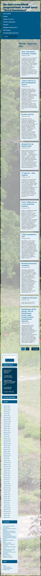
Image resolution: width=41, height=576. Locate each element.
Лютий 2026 (7, 411)
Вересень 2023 (7, 466)
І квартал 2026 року (9, 391)
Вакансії (5, 529)
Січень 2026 (6, 413)
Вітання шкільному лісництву (29, 264)
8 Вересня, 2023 (25, 299)
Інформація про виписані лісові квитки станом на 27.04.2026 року (10, 382)
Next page (35, 348)
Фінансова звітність (8, 557)
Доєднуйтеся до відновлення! (27, 145)
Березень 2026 (7, 409)
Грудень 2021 (7, 506)
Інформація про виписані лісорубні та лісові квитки (9, 531)
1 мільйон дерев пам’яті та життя (8, 376)
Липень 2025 (7, 424)
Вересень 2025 (7, 421)
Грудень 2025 (7, 415)
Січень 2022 (6, 504)
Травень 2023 (7, 473)
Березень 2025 (7, 432)
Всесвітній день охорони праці (8, 388)
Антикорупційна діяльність (11, 33)
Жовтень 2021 (7, 509)
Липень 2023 (7, 470)
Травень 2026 (7, 406)
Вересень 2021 (7, 511)
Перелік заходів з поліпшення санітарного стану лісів (9, 544)
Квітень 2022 (7, 498)
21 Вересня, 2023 (25, 208)
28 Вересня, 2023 (25, 148)
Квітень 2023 (7, 475)
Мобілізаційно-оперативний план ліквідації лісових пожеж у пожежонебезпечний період (9, 535)
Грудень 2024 (7, 438)
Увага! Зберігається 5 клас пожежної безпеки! (29, 204)
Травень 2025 (7, 428)
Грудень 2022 (7, 483)
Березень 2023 (7, 477)
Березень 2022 (7, 500)
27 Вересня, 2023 (25, 177)
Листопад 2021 (7, 507)
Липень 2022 (7, 492)
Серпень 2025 (7, 423)
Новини (5, 16)
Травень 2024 (7, 451)
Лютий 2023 (7, 479)
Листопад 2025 (7, 417)
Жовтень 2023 (7, 464)
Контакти (5, 24)
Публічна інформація (9, 22)
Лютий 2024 (7, 457)
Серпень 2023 (7, 468)
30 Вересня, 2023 (25, 55)
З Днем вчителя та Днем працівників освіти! (28, 83)
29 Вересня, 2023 (25, 86)
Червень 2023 (7, 472)
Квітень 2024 (7, 453)
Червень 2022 (7, 494)
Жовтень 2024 (7, 441)
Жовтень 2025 (7, 419)
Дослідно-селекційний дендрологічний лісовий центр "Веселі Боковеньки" (20, 7)
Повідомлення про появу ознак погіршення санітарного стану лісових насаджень (9, 551)
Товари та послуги (8, 19)
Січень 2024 (6, 458)
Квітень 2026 (7, 408)
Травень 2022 (7, 496)
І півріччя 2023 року (29, 298)
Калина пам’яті (27, 114)
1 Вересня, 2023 (25, 323)
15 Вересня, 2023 (25, 238)
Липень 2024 (7, 447)
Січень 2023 (6, 481)
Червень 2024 (7, 449)
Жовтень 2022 (7, 487)
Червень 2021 (7, 517)
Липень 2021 (7, 515)
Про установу (7, 13)
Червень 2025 (7, 426)
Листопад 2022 (7, 485)
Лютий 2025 (7, 434)
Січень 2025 (6, 436)
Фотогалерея (7, 30)
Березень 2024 (7, 455)
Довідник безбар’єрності (10, 27)
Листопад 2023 (7, 462)
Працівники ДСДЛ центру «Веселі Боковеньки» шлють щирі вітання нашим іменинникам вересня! (28, 315)
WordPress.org (6, 569)
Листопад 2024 (7, 440)
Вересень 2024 (7, 443)
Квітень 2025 (7, 430)
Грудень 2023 (7, 460)
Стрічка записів (6, 567)
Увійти (4, 565)
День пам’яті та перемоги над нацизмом (8, 371)
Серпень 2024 (7, 445)
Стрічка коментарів (7, 568)
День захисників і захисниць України (28, 52)
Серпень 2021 (7, 513)
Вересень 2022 (7, 489)
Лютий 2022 (7, 502)
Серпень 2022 (7, 490)
